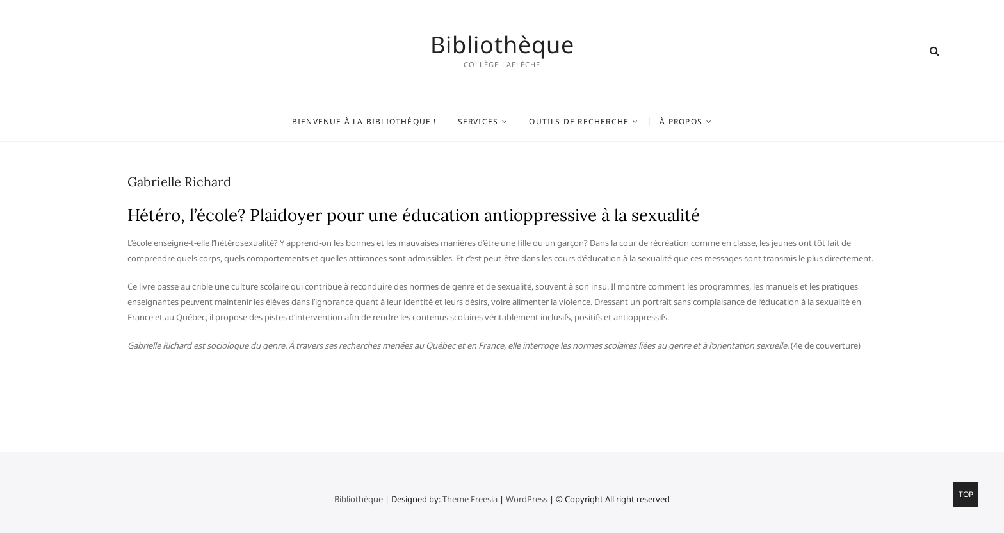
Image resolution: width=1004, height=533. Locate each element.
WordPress (526, 499)
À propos (681, 121)
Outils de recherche (579, 121)
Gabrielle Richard (179, 182)
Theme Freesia (470, 499)
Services (478, 121)
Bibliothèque (502, 45)
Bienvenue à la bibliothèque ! (364, 121)
